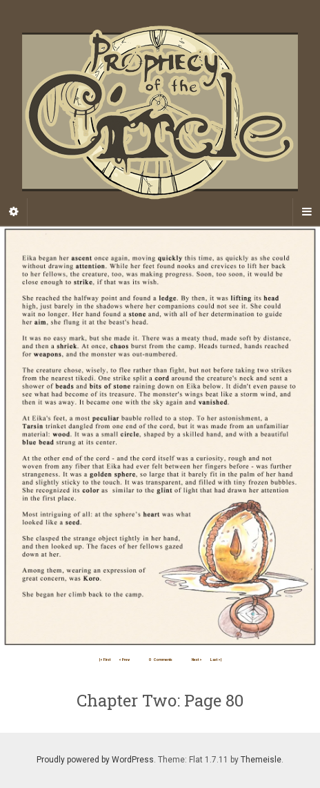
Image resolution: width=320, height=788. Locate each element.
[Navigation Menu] (306, 212)
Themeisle (261, 760)
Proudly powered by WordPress (95, 760)
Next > (197, 659)
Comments (160, 659)
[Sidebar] (14, 212)
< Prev (124, 659)
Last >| (215, 659)
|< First (104, 659)
